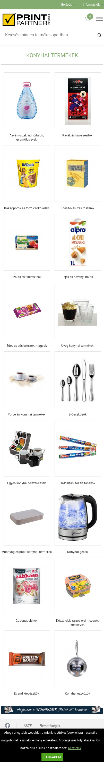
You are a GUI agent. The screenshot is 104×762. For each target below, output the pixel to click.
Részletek (74, 748)
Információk (91, 4)
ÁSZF (28, 725)
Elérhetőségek (49, 725)
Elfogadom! (52, 757)
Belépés (66, 4)
